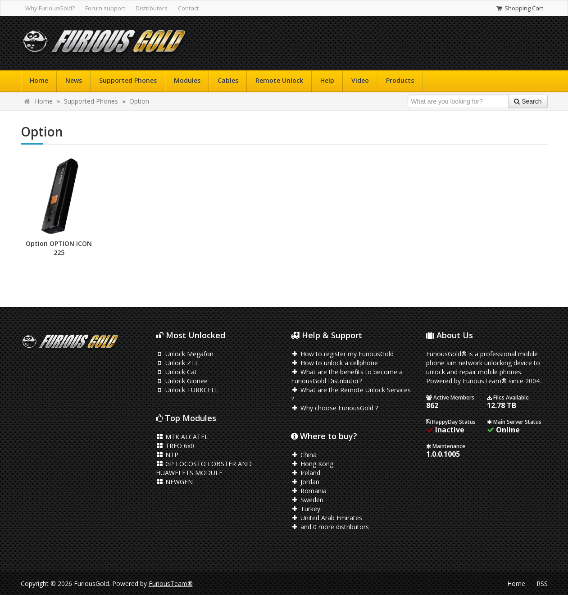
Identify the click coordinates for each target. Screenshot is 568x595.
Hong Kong (312, 463)
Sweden (307, 499)
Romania (309, 490)
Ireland (306, 472)
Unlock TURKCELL (187, 390)
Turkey (306, 508)
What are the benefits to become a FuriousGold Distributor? (347, 376)
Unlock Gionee (182, 381)
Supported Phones (128, 80)
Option (139, 101)
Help (327, 80)
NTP (167, 454)
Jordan (305, 481)
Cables (228, 80)
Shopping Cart (519, 8)
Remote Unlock (279, 80)
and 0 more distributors (330, 526)
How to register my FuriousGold (342, 354)
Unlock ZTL (177, 363)
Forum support (105, 8)
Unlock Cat (176, 372)
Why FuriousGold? (50, 8)
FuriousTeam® (171, 583)
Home (39, 80)
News (73, 80)
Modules (187, 80)
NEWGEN (174, 481)
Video (360, 80)
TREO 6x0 (175, 445)
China (304, 454)
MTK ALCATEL (182, 436)
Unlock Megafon (185, 354)
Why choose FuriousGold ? (334, 408)
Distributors (152, 8)
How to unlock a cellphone (334, 363)
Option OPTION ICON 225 (59, 248)
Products (400, 80)
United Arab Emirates (327, 517)
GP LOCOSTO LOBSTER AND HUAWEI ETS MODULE (204, 468)
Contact (188, 8)
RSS (542, 583)
